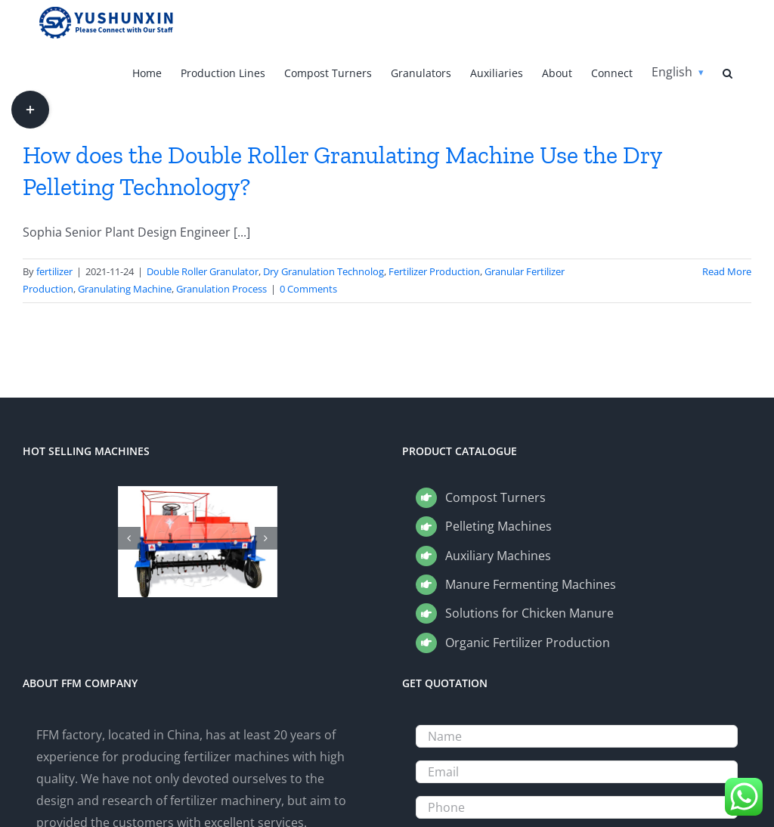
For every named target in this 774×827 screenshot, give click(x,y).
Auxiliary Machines (498, 555)
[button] (727, 71)
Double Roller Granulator (203, 271)
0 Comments (308, 289)
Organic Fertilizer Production (527, 642)
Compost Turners (495, 497)
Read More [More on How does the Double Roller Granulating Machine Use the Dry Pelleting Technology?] (726, 271)
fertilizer (54, 271)
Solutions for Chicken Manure (529, 613)
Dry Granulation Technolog (323, 271)
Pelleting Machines (498, 526)
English (672, 71)
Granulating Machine (125, 289)
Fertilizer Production (434, 271)
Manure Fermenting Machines (530, 584)
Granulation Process (221, 289)
